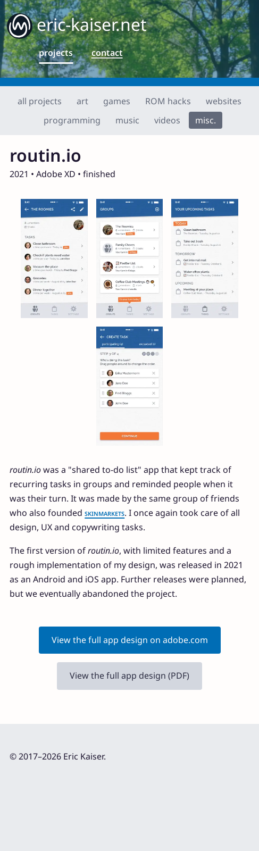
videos (167, 120)
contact (107, 53)
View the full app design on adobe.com (130, 640)
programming (72, 120)
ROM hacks (168, 101)
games (116, 101)
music (127, 120)
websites (223, 101)
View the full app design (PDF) (129, 675)
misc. (205, 120)
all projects (40, 101)
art (82, 101)
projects (56, 53)
